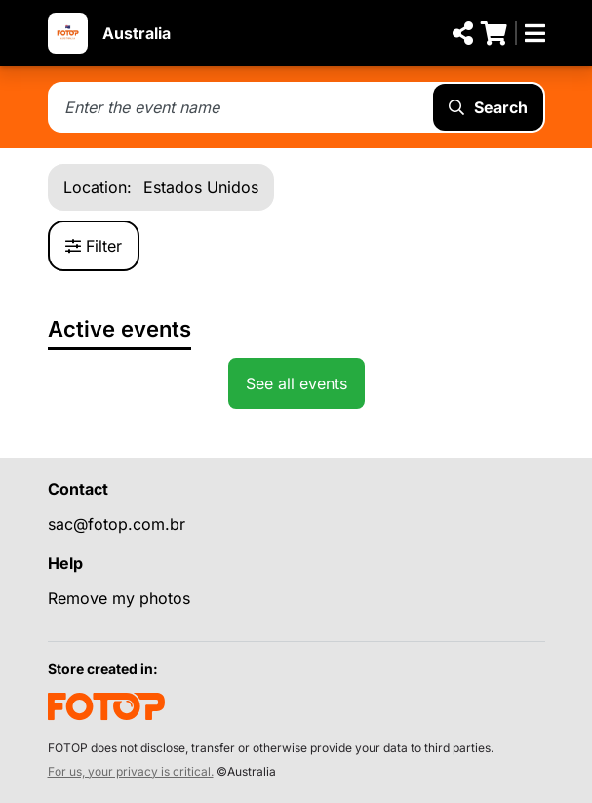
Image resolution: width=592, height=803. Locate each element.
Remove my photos (119, 598)
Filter (93, 246)
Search (488, 107)
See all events (296, 383)
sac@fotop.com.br (116, 524)
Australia (136, 33)
